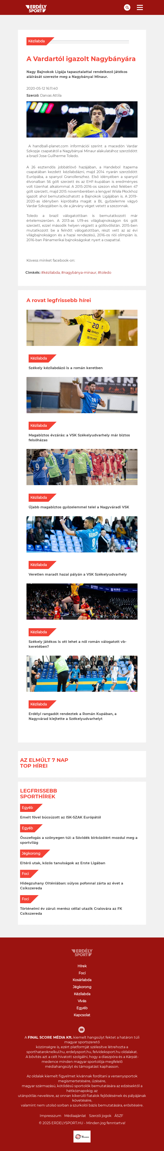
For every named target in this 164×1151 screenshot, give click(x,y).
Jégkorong (31, 853)
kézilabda (52, 273)
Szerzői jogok (100, 1116)
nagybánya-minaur (80, 273)
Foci (25, 874)
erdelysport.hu (78, 1052)
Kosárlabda (82, 980)
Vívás (82, 1001)
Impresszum (50, 1116)
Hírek (82, 966)
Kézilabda (36, 41)
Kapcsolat (82, 1015)
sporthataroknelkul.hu (45, 1052)
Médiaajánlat (75, 1116)
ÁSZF (118, 1116)
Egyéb (27, 808)
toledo (105, 273)
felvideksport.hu (106, 1052)
